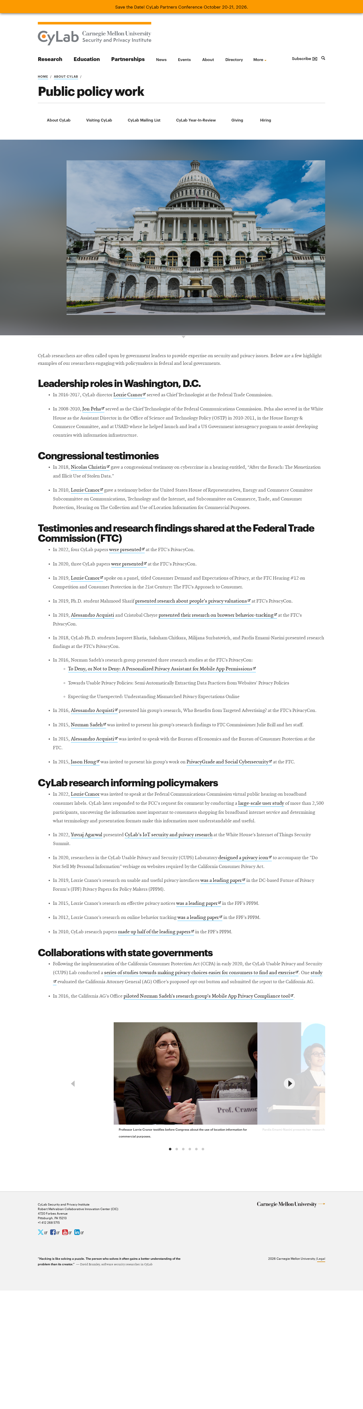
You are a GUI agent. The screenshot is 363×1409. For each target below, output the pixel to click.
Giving (237, 120)
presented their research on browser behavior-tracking (233, 646)
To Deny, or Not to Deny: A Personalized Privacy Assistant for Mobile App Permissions (168, 704)
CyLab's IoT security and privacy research (180, 907)
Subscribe (305, 58)
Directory (234, 59)
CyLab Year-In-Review (196, 120)
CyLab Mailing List (144, 120)
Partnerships (128, 58)
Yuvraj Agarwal (90, 907)
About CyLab (66, 76)
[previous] (73, 1192)
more (258, 59)
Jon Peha (97, 430)
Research (50, 58)
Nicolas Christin (93, 491)
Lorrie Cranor (138, 415)
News (161, 59)
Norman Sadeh (92, 773)
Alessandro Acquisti (96, 645)
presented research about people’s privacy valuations (206, 631)
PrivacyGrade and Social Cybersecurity (246, 822)
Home (43, 76)
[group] (187, 1190)
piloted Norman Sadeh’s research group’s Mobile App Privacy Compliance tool (223, 1096)
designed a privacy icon (267, 932)
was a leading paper (243, 966)
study (117, 1071)
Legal (321, 1377)
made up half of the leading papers (167, 1020)
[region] (181, 1192)
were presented (135, 577)
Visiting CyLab (99, 120)
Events (184, 59)
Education (87, 58)
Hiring (265, 120)
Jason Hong (88, 822)
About (208, 59)
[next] (289, 1192)
